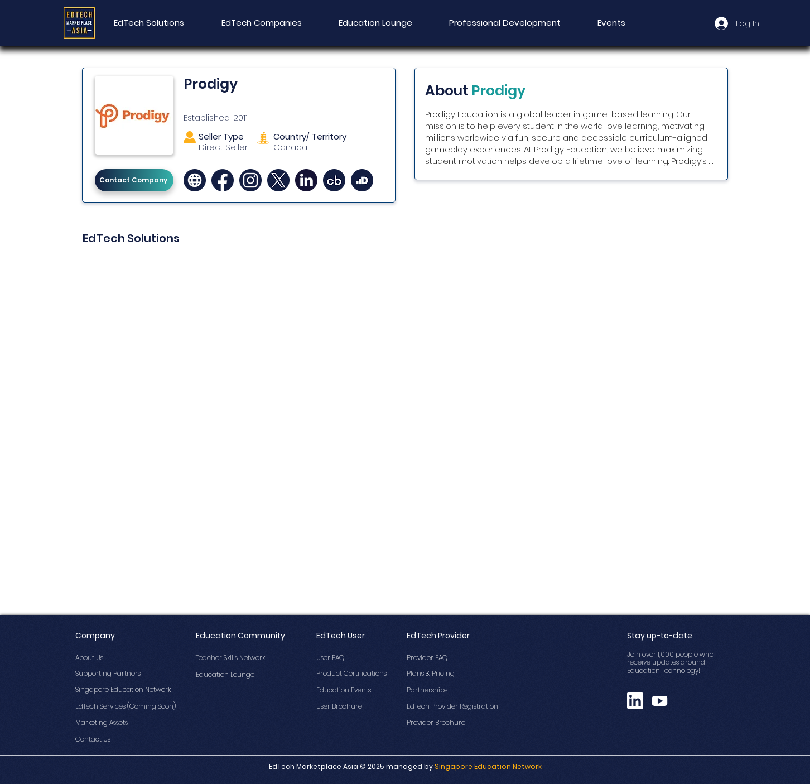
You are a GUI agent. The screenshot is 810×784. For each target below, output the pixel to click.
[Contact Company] (134, 180)
